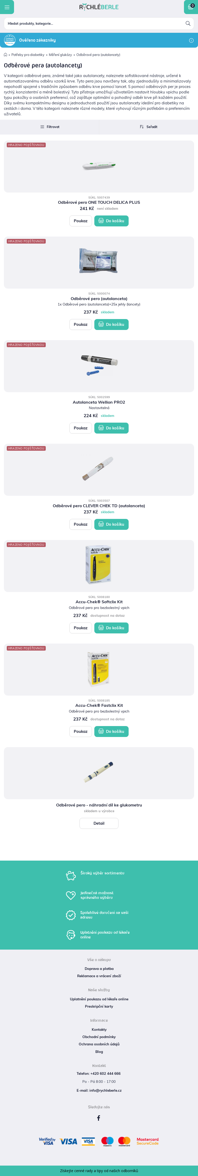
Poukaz (81, 220)
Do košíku (111, 220)
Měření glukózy (60, 55)
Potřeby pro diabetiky (27, 55)
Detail (99, 823)
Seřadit (148, 126)
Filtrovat (49, 126)
